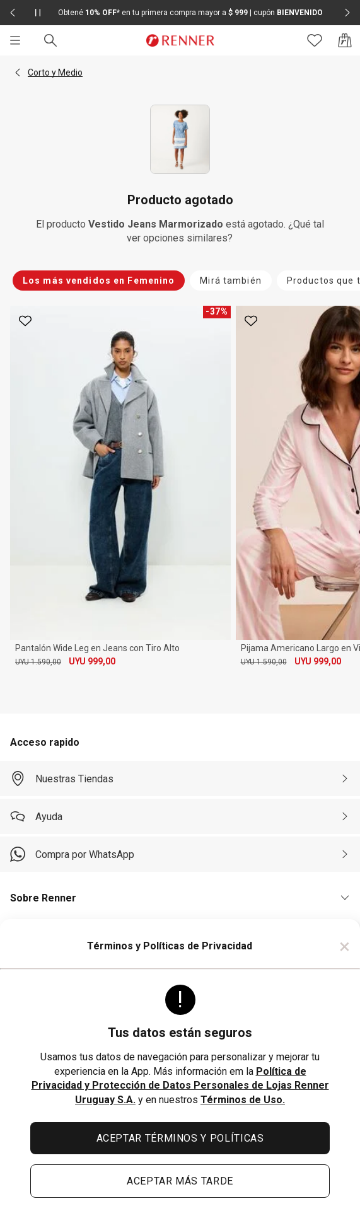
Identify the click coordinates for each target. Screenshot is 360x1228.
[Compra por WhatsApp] (180, 854)
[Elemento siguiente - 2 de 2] (347, 12)
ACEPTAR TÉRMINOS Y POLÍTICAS (180, 1138)
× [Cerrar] (344, 946)
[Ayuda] (180, 816)
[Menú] (15, 40)
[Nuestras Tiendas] (180, 778)
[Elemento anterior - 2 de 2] (12, 12)
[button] (18, 72)
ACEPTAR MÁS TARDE (180, 1181)
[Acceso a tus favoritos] (314, 40)
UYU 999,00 (92, 661)
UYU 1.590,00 (38, 661)
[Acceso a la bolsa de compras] (345, 40)
